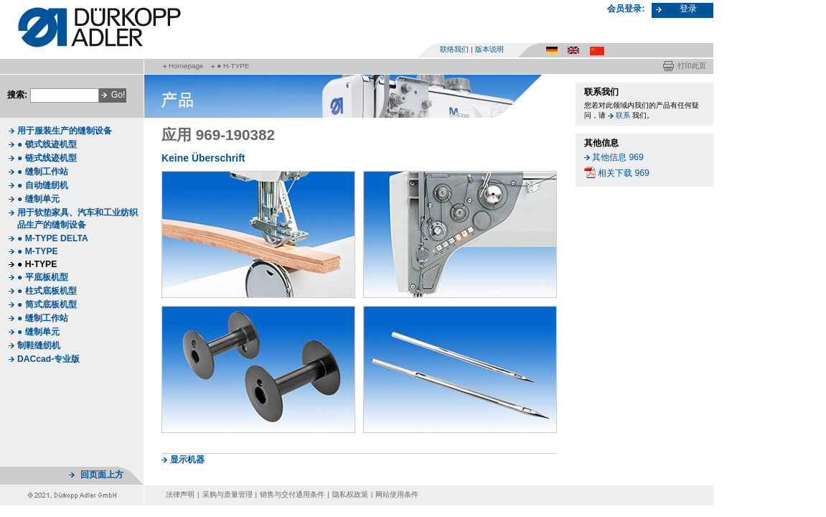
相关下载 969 (623, 173)
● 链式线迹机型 (47, 158)
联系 (623, 115)
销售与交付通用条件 (292, 494)
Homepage (186, 66)
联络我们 (454, 49)
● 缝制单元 (38, 199)
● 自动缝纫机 (42, 185)
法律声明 (180, 494)
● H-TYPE (233, 66)
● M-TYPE (37, 251)
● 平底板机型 (42, 277)
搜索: (17, 95)
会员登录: (625, 9)
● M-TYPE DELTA (52, 238)
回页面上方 (101, 475)
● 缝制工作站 (42, 172)
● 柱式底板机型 (47, 291)
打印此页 (691, 66)
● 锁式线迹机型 (47, 144)
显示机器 (187, 460)
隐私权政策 (350, 494)
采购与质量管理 (227, 494)
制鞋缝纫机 (38, 345)
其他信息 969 (618, 157)
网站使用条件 (396, 494)
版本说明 (489, 49)
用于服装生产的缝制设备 (64, 131)
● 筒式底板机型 (47, 304)
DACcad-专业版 (48, 359)
